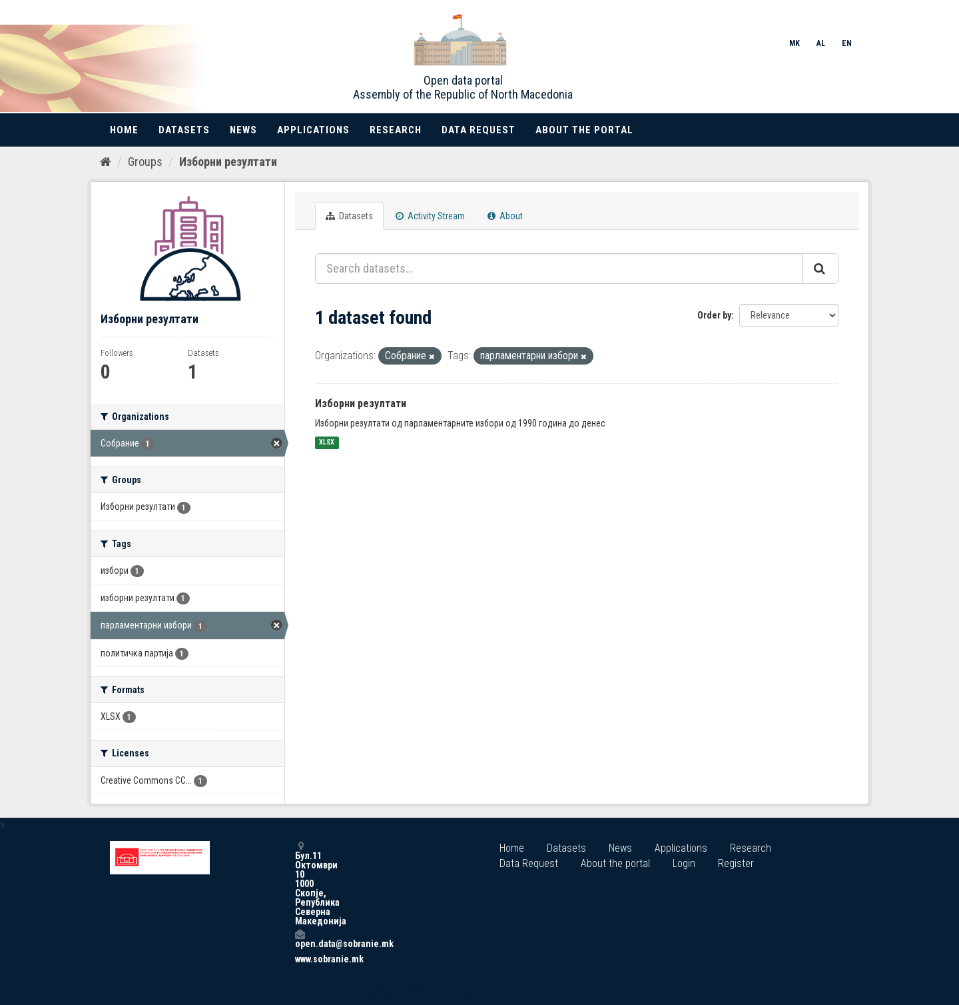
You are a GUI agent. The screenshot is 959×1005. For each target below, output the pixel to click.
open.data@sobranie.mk (299, 938)
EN (847, 43)
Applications (313, 130)
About (505, 216)
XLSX (326, 443)
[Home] (105, 162)
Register (736, 863)
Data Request (478, 130)
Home (124, 130)
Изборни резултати (228, 162)
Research (396, 130)
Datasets (184, 130)
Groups (145, 162)
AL (820, 43)
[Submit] (820, 268)
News (243, 130)
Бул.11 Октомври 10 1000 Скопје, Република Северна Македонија (299, 883)
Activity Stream (430, 216)
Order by (714, 315)
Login (684, 863)
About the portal (584, 130)
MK (794, 43)
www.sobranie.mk (299, 959)
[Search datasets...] (559, 268)
